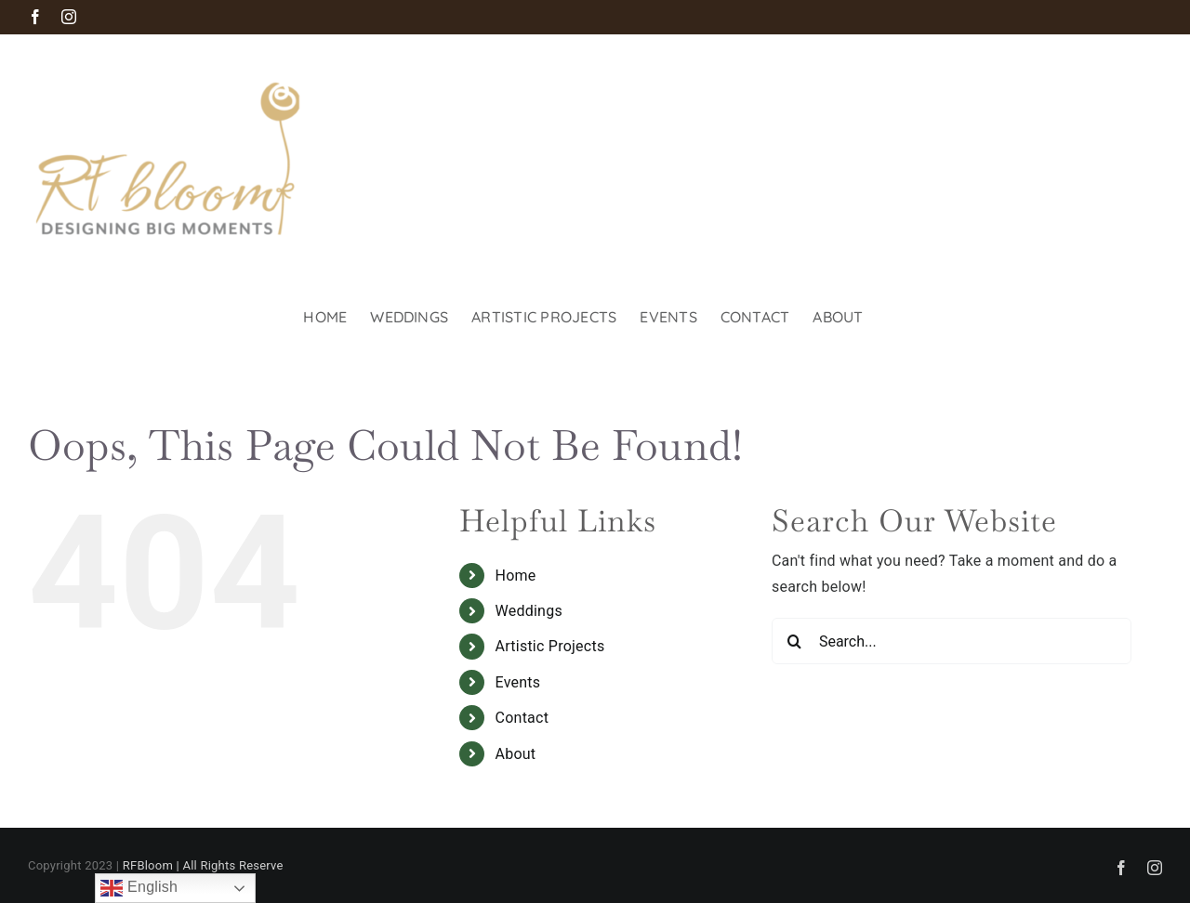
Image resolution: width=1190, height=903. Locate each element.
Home (516, 575)
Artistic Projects (550, 646)
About (516, 754)
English (139, 888)
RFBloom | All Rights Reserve (203, 865)
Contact (522, 717)
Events (518, 682)
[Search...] (951, 641)
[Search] (795, 641)
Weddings (529, 611)
